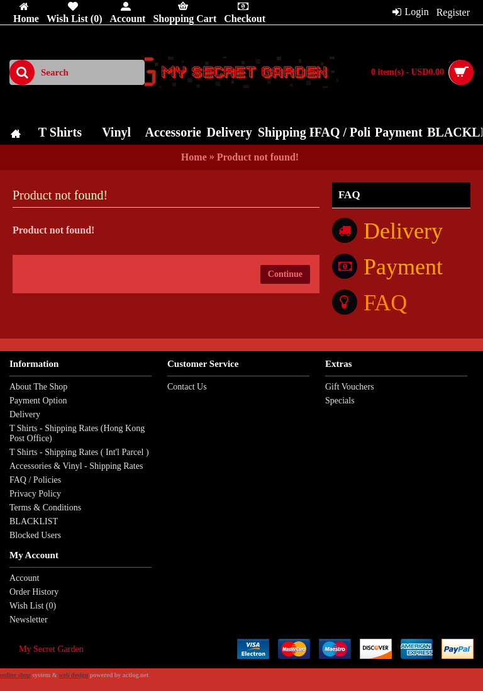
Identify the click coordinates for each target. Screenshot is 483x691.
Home (194, 157)
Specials (340, 400)
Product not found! (258, 157)
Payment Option (38, 400)
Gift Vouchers (349, 386)
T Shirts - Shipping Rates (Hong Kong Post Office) (77, 433)
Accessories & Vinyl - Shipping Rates (76, 466)
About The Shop (38, 386)
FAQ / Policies (35, 480)
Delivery (24, 414)
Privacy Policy (35, 493)
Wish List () (32, 605)
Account (24, 578)
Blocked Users (35, 535)
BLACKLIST (33, 521)
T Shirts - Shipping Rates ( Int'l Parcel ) (79, 452)
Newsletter (28, 619)
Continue (285, 274)
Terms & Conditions (45, 507)
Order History (33, 592)
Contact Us (187, 386)
